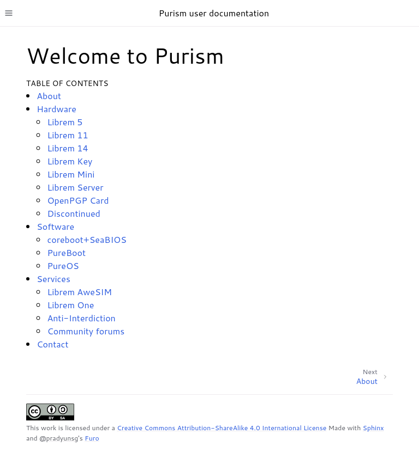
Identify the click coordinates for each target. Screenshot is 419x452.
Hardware (56, 108)
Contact (52, 344)
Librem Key (69, 161)
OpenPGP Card (78, 200)
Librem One (70, 304)
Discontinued (73, 213)
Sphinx (373, 427)
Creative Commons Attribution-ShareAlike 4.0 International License (221, 427)
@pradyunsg (58, 438)
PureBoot (66, 252)
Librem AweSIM (79, 291)
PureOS (63, 265)
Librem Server (75, 187)
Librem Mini (70, 174)
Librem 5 (64, 121)
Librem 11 (67, 135)
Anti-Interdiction (81, 317)
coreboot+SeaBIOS (87, 239)
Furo (92, 438)
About (49, 95)
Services (53, 278)
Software (55, 226)
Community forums (85, 331)
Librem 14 (67, 148)
